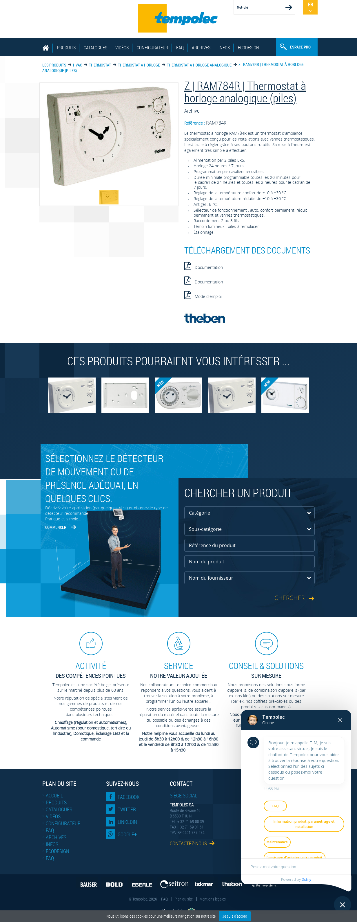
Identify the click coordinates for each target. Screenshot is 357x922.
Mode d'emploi (203, 295)
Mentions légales (213, 899)
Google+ (127, 834)
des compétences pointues (90, 670)
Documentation (203, 266)
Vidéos (122, 47)
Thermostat (100, 65)
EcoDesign (248, 47)
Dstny (306, 879)
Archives (201, 47)
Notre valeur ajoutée (178, 670)
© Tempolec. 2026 (143, 899)
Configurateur (152, 47)
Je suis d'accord (234, 916)
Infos (224, 47)
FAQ (180, 47)
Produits (66, 47)
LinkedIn (127, 821)
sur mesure (266, 670)
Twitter (127, 809)
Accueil (54, 795)
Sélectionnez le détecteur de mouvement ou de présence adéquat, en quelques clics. (104, 478)
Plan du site (184, 899)
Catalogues (95, 47)
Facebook (129, 796)
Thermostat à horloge (139, 65)
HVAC (77, 65)
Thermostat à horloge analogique (199, 65)
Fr (310, 4)
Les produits (54, 65)
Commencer (55, 527)
